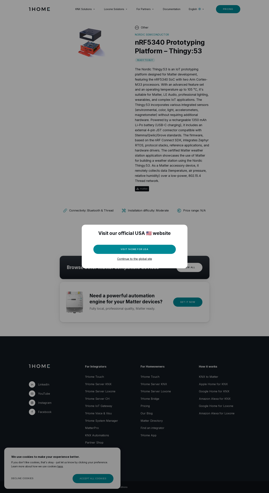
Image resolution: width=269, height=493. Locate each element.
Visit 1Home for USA (134, 249)
